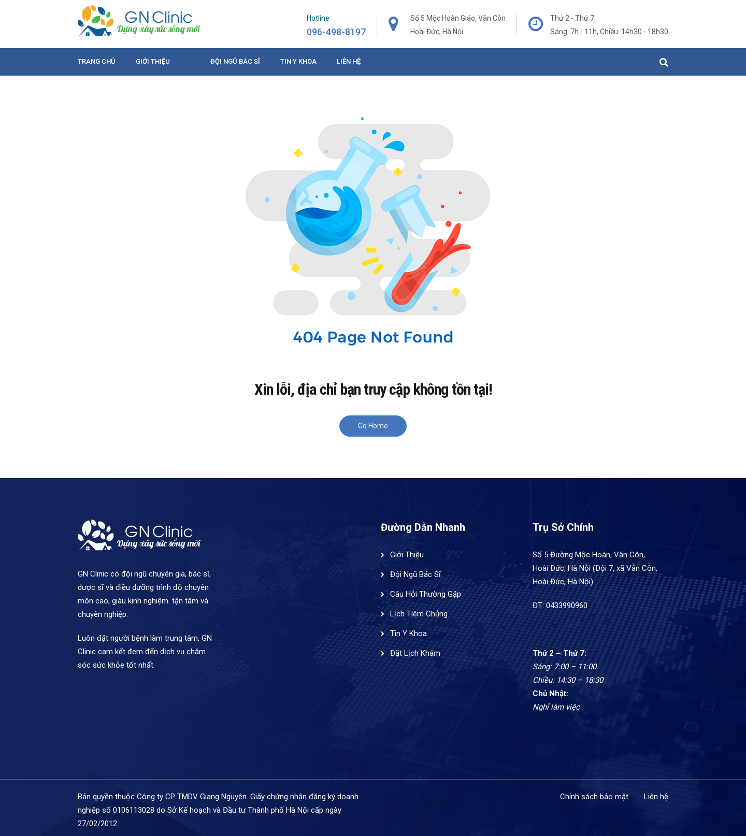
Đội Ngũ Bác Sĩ (415, 574)
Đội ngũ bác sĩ (235, 61)
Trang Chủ (97, 61)
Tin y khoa (298, 61)
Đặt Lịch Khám (415, 653)
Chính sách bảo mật (594, 796)
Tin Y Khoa (408, 633)
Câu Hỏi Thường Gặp (425, 594)
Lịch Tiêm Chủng (419, 613)
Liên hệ (349, 61)
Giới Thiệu (153, 61)
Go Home (373, 426)
